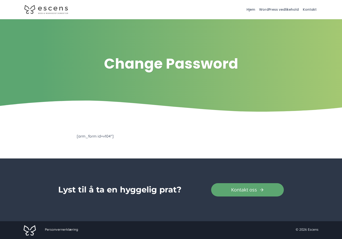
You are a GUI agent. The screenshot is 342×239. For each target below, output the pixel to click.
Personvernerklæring (61, 229)
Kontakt (310, 9)
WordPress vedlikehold (279, 9)
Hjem (251, 9)
